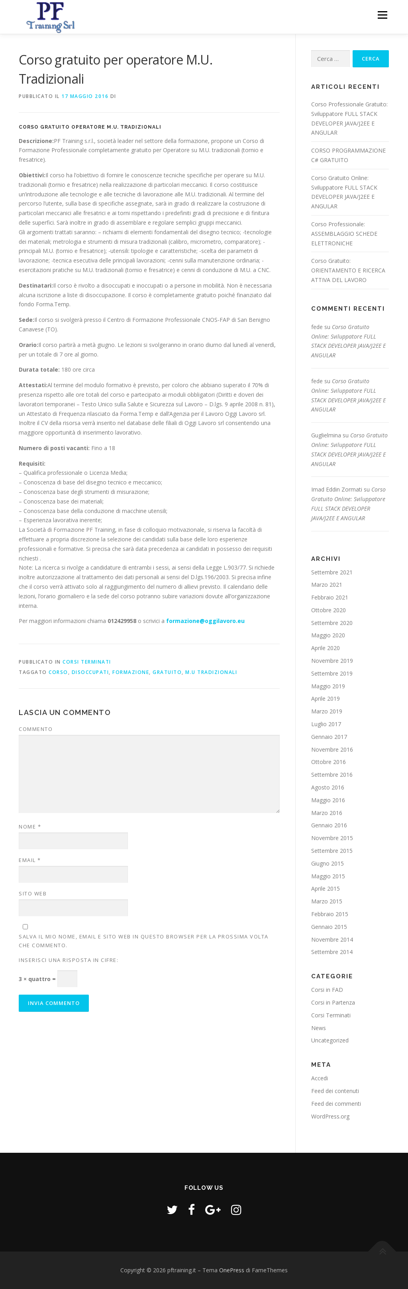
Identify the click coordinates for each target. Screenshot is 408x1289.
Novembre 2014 (332, 939)
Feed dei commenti (336, 1103)
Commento (36, 729)
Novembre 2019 (332, 660)
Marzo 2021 (326, 584)
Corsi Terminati (87, 661)
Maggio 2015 (328, 876)
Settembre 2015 (332, 850)
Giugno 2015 (327, 863)
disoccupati (90, 672)
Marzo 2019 (326, 711)
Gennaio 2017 (329, 736)
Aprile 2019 (325, 698)
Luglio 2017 (326, 724)
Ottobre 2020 (328, 610)
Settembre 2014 (332, 952)
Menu (382, 15)
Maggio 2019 (328, 686)
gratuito (167, 672)
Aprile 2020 (325, 648)
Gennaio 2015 (329, 927)
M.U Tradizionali (211, 672)
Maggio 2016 (328, 800)
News (318, 1028)
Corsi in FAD (327, 989)
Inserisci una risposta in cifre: (68, 960)
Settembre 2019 (332, 673)
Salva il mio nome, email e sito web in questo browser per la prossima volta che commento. (144, 941)
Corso (58, 672)
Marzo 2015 (326, 901)
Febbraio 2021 (329, 597)
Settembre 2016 (332, 774)
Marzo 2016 (326, 813)
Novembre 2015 (332, 838)
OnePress (231, 1270)
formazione (130, 672)
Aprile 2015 (325, 888)
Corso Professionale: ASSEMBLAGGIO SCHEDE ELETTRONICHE (344, 233)
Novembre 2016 (332, 749)
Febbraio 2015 (329, 914)
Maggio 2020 (328, 635)
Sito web (33, 893)
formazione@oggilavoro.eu (205, 621)
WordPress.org (330, 1116)
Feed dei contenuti (335, 1091)
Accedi (319, 1078)
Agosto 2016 (327, 787)
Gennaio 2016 (329, 825)
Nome (30, 826)
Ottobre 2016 (328, 762)
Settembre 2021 (332, 572)
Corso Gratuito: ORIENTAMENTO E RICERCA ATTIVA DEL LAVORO (348, 270)
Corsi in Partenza (333, 1002)
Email (30, 860)
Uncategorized (330, 1040)
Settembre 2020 (332, 623)
